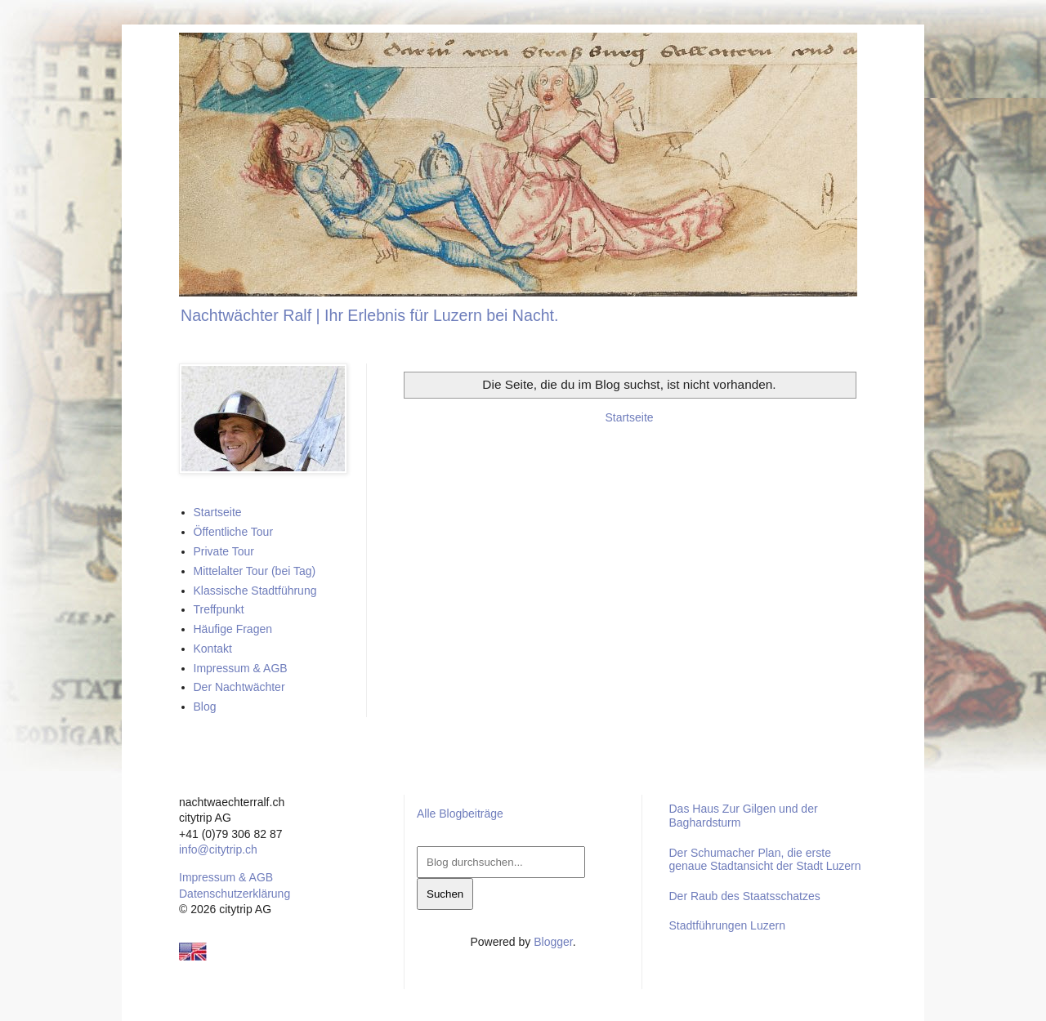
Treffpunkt (219, 609)
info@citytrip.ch (218, 849)
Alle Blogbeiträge (460, 813)
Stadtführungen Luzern (726, 925)
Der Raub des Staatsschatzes (744, 896)
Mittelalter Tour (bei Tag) (255, 570)
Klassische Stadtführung (255, 590)
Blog (205, 706)
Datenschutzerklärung (234, 893)
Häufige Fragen (233, 628)
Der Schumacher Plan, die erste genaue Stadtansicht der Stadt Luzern (764, 859)
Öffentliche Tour (234, 531)
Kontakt (213, 648)
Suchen (445, 894)
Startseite (629, 417)
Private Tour (224, 551)
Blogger (553, 941)
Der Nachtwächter (239, 686)
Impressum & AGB (241, 668)
